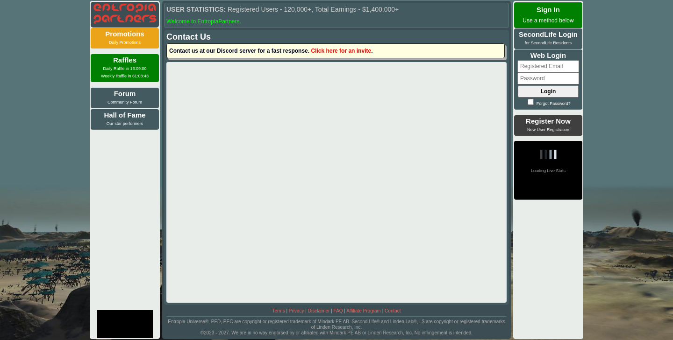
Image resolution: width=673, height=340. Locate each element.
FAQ (338, 310)
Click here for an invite (341, 51)
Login (548, 91)
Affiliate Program (363, 310)
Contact (393, 310)
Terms (278, 310)
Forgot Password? (549, 103)
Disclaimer (319, 310)
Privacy (296, 310)
